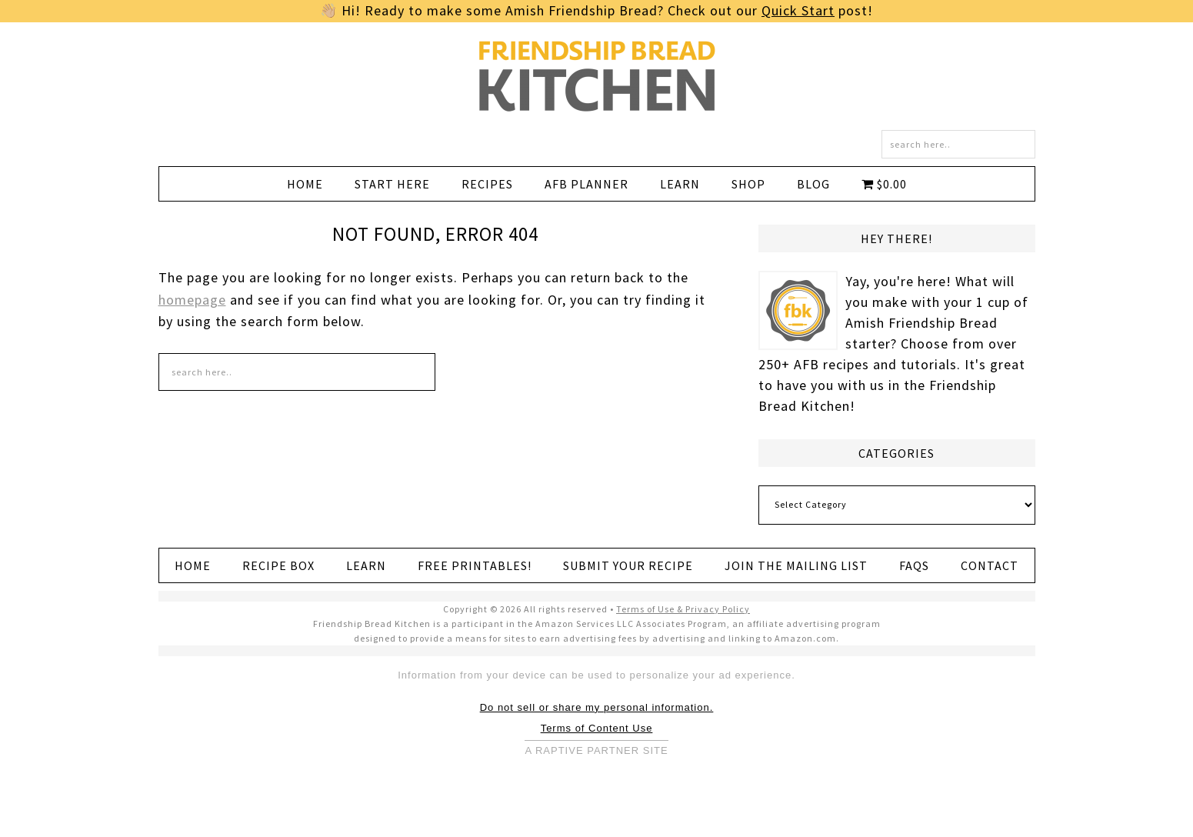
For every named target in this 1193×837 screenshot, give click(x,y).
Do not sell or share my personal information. (597, 707)
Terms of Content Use (597, 728)
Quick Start (798, 10)
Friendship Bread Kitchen (597, 76)
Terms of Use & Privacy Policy (683, 609)
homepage (192, 299)
